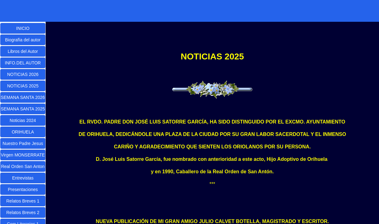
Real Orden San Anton (22, 166)
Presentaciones (23, 189)
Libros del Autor (23, 51)
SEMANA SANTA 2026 (23, 97)
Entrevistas (23, 177)
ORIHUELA (23, 131)
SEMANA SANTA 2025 (23, 108)
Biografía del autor (22, 39)
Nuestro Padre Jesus (22, 143)
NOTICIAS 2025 (22, 85)
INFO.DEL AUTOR (23, 62)
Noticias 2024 (23, 120)
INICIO (22, 28)
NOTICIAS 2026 (22, 74)
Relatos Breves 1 (22, 200)
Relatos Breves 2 (22, 212)
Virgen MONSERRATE (23, 154)
